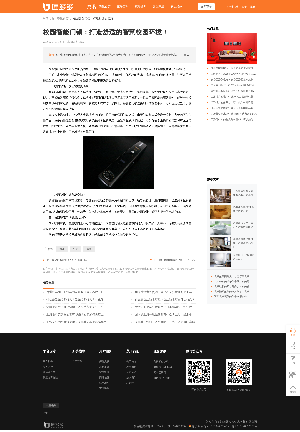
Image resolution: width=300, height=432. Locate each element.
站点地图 (104, 383)
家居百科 (122, 6)
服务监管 (48, 367)
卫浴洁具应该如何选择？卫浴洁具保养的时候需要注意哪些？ (244, 96)
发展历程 (131, 367)
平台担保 (48, 361)
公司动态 (131, 372)
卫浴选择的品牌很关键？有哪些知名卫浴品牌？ (76, 321)
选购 (89, 249)
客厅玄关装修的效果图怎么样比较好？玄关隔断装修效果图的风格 (250, 296)
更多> (46, 413)
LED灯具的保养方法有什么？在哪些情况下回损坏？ (239, 102)
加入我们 (131, 377)
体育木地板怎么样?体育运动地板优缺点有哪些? (237, 85)
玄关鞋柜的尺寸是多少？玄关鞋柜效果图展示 (239, 286)
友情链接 (104, 388)
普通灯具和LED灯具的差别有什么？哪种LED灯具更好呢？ (83, 292)
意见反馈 (104, 367)
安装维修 (176, 6)
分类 (75, 249)
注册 (252, 6)
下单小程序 (232, 6)
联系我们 (131, 383)
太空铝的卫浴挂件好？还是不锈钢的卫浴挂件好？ (166, 306)
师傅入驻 (104, 361)
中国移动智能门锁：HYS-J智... (179, 260)
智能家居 (158, 6)
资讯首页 (105, 6)
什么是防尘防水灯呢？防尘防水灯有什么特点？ (165, 299)
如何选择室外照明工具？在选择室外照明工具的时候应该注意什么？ (178, 292)
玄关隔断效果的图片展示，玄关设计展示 (236, 291)
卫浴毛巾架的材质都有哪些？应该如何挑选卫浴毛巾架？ (82, 314)
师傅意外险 (49, 372)
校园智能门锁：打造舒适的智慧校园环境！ (94, 18)
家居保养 (140, 6)
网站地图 (104, 377)
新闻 (61, 249)
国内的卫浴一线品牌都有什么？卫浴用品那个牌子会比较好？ (173, 314)
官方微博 (104, 372)
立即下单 (206, 6)
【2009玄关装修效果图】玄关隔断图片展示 (238, 281)
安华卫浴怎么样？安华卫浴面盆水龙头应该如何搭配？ (241, 79)
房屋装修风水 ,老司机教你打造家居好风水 (234, 113)
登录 (244, 6)
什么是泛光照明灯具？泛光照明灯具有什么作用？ (77, 299)
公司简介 (131, 361)
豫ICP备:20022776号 (244, 426)
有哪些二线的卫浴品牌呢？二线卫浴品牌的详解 (165, 321)
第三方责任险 (50, 377)
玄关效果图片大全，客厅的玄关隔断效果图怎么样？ (243, 276)
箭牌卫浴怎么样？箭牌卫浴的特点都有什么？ (75, 306)
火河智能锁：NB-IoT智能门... (71, 260)
